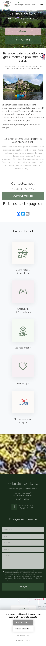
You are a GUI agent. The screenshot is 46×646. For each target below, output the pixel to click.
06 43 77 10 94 (23, 39)
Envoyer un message (23, 196)
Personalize (23, 636)
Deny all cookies (23, 629)
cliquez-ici (9, 580)
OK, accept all (23, 622)
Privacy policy (23, 640)
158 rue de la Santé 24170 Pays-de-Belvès (21, 494)
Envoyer (23, 586)
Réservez (23, 31)
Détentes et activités (23, 66)
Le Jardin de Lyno (26, 3)
